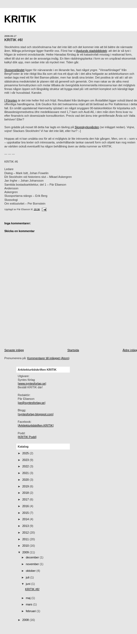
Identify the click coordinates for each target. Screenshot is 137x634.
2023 (26, 459)
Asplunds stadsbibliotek (91, 50)
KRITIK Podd (27, 437)
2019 (26, 486)
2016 (26, 506)
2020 (26, 479)
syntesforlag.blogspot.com (35, 414)
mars (29, 604)
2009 (26, 552)
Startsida (73, 350)
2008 (26, 619)
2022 (26, 466)
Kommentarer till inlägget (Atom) (48, 358)
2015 (26, 512)
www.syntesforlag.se (31, 383)
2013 (26, 525)
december (33, 557)
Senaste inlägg (14, 350)
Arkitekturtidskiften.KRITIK (35, 425)
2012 (26, 532)
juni (28, 583)
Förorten (11, 100)
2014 (26, 519)
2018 (26, 492)
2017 (26, 499)
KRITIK (20, 19)
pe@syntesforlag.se (31, 402)
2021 (26, 473)
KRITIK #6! (13, 40)
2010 (26, 545)
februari (31, 611)
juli (28, 577)
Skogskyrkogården (87, 127)
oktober (31, 570)
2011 (26, 539)
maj (28, 598)
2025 (26, 453)
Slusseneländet (14, 70)
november (33, 564)
